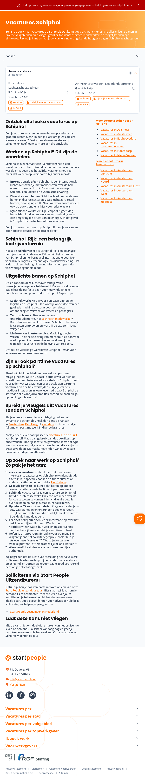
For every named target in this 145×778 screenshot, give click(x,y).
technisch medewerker (57, 319)
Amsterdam (16, 424)
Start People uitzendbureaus (24, 590)
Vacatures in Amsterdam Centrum (117, 172)
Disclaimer (37, 768)
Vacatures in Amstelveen (116, 134)
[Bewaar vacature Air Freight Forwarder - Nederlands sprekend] (134, 88)
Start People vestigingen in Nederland (34, 612)
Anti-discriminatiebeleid (19, 773)
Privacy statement (15, 768)
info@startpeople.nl (23, 679)
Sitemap (64, 773)
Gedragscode (46, 773)
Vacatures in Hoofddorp (116, 151)
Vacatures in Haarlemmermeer (112, 144)
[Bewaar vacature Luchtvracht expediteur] (67, 92)
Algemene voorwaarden (62, 768)
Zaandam (48, 424)
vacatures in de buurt (63, 435)
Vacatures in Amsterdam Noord (117, 179)
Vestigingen (17, 684)
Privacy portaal (115, 768)
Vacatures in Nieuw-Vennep (118, 155)
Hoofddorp (58, 482)
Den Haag (31, 424)
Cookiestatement (91, 768)
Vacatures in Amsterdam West (117, 192)
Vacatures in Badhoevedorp (118, 138)
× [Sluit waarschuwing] (139, 4)
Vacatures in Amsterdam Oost (120, 186)
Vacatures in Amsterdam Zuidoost (117, 200)
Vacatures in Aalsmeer (115, 130)
